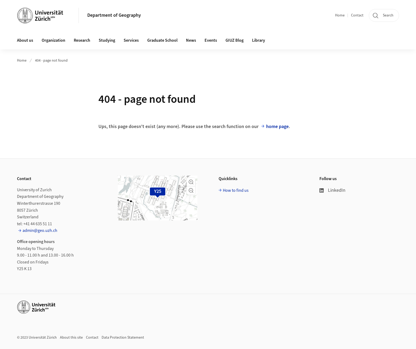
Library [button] (258, 40)
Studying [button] (107, 40)
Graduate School (162, 40)
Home (340, 15)
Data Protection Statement (123, 337)
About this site (71, 337)
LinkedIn (332, 190)
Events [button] (211, 40)
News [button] (191, 40)
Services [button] (131, 40)
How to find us (236, 190)
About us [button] (25, 40)
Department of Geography (114, 15)
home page (277, 126)
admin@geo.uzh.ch (40, 230)
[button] (191, 182)
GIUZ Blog (235, 40)
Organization (53, 40)
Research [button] (82, 40)
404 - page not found (51, 60)
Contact (357, 15)
